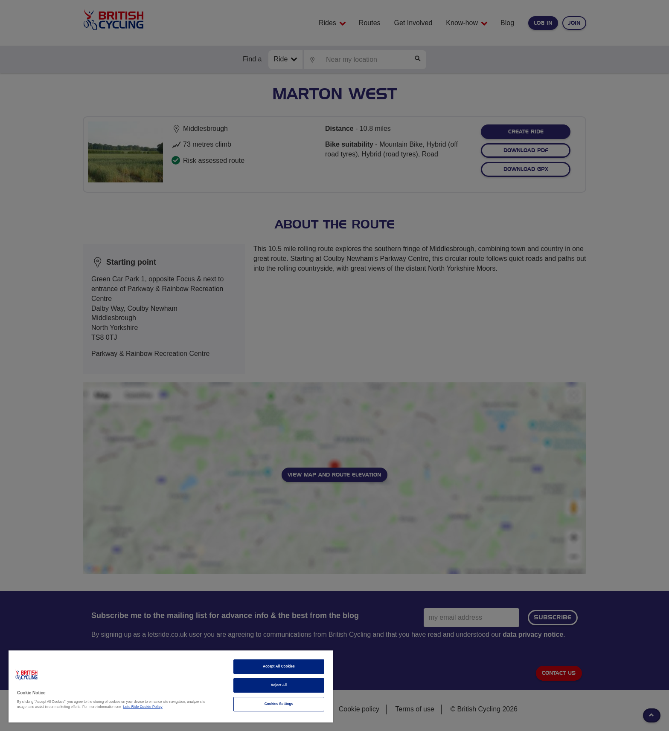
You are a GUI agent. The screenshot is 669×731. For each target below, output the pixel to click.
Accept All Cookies (279, 666)
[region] (171, 686)
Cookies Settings (279, 704)
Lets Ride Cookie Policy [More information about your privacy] (143, 707)
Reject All (279, 685)
